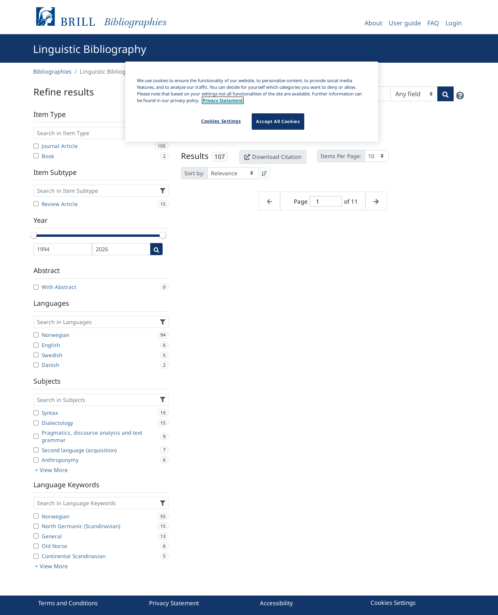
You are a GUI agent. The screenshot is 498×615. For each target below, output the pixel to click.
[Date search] (156, 249)
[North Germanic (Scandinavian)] (36, 526)
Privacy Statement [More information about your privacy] (223, 100)
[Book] (36, 156)
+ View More (51, 470)
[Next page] (376, 201)
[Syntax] (36, 413)
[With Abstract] (36, 287)
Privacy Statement (174, 603)
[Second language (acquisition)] (36, 450)
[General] (36, 536)
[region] (251, 102)
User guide (405, 23)
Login (453, 23)
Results (195, 155)
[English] (36, 345)
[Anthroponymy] (36, 460)
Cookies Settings (393, 602)
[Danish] (36, 365)
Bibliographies (52, 71)
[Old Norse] (36, 546)
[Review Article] (36, 204)
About (373, 23)
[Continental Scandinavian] (36, 556)
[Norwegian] (36, 335)
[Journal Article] (36, 146)
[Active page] (325, 201)
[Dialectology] (36, 423)
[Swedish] (36, 355)
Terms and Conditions (68, 603)
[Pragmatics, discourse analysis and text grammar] (36, 436)
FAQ (433, 23)
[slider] (33, 235)
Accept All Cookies (278, 121)
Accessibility (276, 603)
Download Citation (272, 156)
